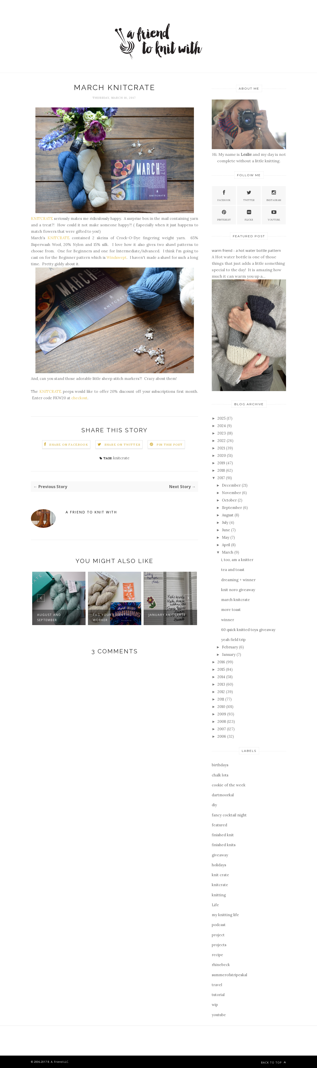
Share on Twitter (122, 444)
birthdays (220, 765)
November (232, 492)
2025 (222, 418)
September (232, 507)
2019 (221, 463)
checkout (79, 398)
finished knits (224, 844)
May (226, 537)
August (228, 515)
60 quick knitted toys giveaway (248, 629)
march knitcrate (235, 599)
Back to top (273, 1062)
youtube (219, 1014)
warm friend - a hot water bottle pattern (246, 250)
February (230, 647)
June (226, 530)
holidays (219, 865)
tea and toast (232, 569)
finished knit (223, 835)
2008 (222, 721)
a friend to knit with (91, 512)
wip (215, 1004)
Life (215, 904)
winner (227, 619)
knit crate (220, 874)
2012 (221, 691)
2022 (222, 440)
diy (214, 804)
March (228, 552)
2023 (222, 433)
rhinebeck (221, 964)
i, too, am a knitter (237, 559)
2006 (222, 736)
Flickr (249, 214)
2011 (221, 699)
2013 (221, 684)
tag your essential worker (112, 617)
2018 (221, 470)
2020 (222, 455)
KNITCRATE (42, 218)
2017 (221, 477)
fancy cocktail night (229, 815)
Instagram (273, 195)
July (225, 522)
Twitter (249, 195)
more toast (231, 609)
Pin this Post (170, 444)
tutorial (218, 994)
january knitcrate (167, 615)
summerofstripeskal (229, 974)
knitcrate (121, 458)
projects (219, 944)
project (218, 935)
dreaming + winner (238, 579)
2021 (221, 448)
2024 (222, 425)
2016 (221, 662)
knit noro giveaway (238, 589)
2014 (221, 676)
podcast (219, 924)
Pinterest (224, 214)
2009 (222, 714)
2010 (221, 706)
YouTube (274, 214)
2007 (222, 729)
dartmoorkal (223, 795)
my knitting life (225, 914)
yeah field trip (233, 639)
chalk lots (220, 775)
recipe (217, 954)
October (230, 500)
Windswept (116, 257)
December (232, 485)
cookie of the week (228, 785)
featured (219, 825)
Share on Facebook (68, 444)
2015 (221, 669)
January (229, 654)
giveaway (220, 855)
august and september (49, 617)
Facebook (224, 195)
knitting (219, 895)
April (226, 544)
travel (217, 984)
